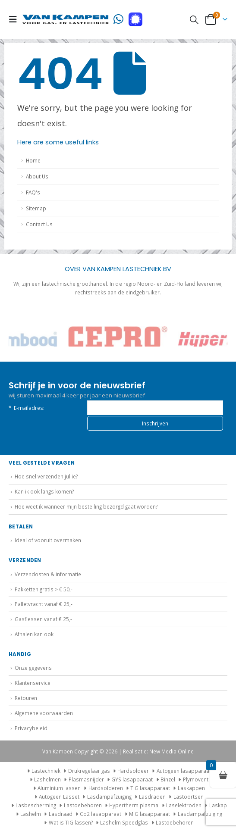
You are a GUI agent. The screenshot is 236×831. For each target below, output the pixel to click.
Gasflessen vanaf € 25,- (43, 618)
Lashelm (30, 813)
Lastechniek (42, 770)
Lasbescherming (36, 805)
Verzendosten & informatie (48, 574)
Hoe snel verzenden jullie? (46, 476)
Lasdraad (60, 813)
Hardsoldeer (133, 770)
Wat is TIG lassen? (71, 822)
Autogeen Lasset (59, 796)
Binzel (167, 779)
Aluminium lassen (59, 787)
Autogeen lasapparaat (184, 770)
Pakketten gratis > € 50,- (43, 589)
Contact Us (39, 224)
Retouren (26, 697)
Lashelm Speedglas (124, 822)
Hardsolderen (105, 787)
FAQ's (33, 192)
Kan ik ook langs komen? (44, 491)
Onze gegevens (33, 667)
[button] (15, 19)
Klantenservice (32, 682)
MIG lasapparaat (149, 813)
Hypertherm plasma (133, 805)
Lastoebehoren (83, 805)
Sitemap (36, 208)
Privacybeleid (31, 728)
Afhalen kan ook (34, 634)
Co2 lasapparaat (100, 813)
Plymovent (195, 779)
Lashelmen (47, 779)
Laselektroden (183, 805)
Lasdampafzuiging (109, 796)
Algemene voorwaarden (44, 712)
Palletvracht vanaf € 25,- (43, 603)
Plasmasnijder (86, 779)
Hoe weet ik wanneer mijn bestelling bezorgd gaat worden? (86, 506)
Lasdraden (152, 796)
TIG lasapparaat (150, 787)
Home (33, 160)
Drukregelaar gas (89, 770)
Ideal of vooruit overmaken (48, 540)
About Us (37, 176)
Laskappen (191, 787)
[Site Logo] (65, 19)
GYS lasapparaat (132, 779)
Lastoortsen (188, 796)
